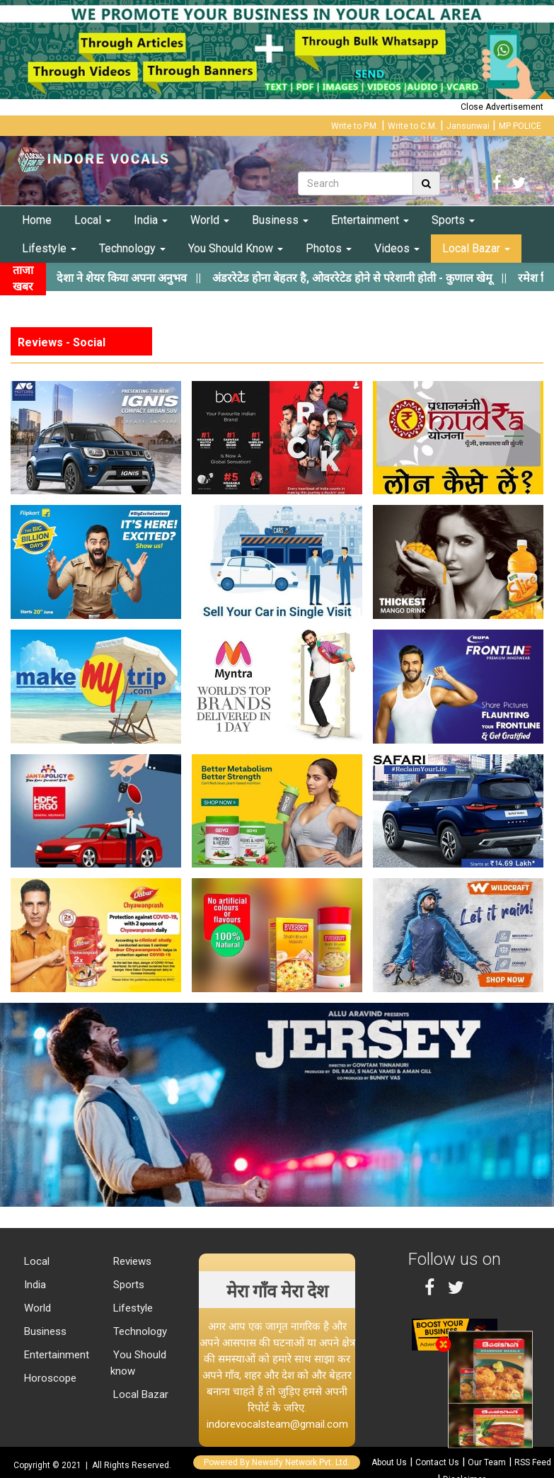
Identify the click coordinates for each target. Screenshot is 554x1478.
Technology (132, 248)
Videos (397, 248)
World (209, 220)
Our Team (487, 1462)
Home (37, 220)
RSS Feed (532, 1462)
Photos (329, 248)
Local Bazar (476, 248)
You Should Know (235, 248)
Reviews (130, 1261)
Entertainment (370, 220)
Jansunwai (468, 126)
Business (280, 220)
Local (92, 220)
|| (371, 278)
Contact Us (437, 1462)
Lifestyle (49, 248)
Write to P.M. (355, 126)
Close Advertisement (502, 107)
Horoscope (48, 1378)
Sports (453, 220)
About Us (389, 1462)
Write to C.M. (412, 126)
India (151, 220)
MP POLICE (520, 126)
